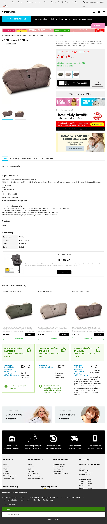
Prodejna (37, 2)
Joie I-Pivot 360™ (64, 253)
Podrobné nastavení (11, 514)
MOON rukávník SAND (45, 290)
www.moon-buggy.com (10, 196)
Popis (5, 157)
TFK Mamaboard (58, 470)
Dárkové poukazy (41, 19)
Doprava (21, 2)
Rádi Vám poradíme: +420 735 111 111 (93, 4)
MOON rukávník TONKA (80, 290)
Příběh (52, 19)
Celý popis (81, 46)
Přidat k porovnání (64, 109)
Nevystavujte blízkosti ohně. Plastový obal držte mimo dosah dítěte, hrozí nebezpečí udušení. (35, 207)
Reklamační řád (8, 477)
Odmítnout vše (53, 520)
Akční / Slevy (98, 26)
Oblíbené (31, 468)
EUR (5, 6)
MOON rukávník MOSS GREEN (13, 290)
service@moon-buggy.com (17, 199)
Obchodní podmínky (10, 475)
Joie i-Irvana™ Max (59, 463)
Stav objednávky (62, 2)
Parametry (15, 157)
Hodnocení (27, 157)
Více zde (64, 271)
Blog (52, 2)
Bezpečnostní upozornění (12, 205)
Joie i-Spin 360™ (58, 466)
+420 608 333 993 (85, 473)
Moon (11, 47)
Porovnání (31, 470)
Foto (37, 157)
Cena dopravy (47, 157)
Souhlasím (7, 509)
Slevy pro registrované (87, 19)
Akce (4, 2)
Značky (12, 2)
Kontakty (74, 2)
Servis (29, 2)
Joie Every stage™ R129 (60, 472)
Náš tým (68, 19)
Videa (45, 2)
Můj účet (31, 466)
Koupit (29, 333)
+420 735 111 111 (84, 470)
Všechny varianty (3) (80, 93)
